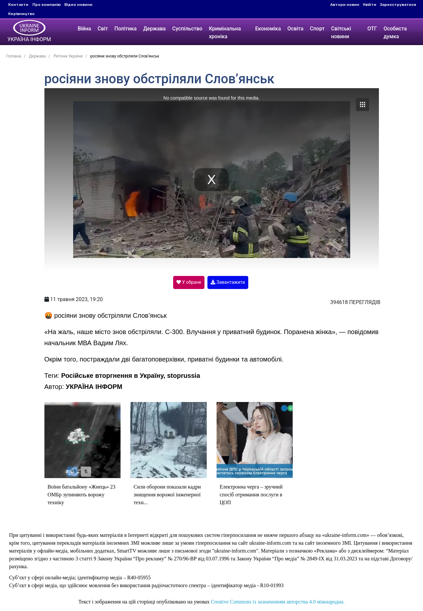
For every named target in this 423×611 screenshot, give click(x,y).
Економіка (268, 28)
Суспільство (187, 28)
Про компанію (46, 5)
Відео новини (78, 5)
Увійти (369, 5)
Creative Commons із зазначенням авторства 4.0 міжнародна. (278, 601)
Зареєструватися (398, 5)
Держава (154, 28)
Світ (102, 28)
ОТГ (372, 28)
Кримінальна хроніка (225, 32)
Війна (84, 28)
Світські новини (341, 32)
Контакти (18, 5)
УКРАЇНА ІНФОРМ (94, 386)
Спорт (317, 28)
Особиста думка (395, 32)
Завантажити (228, 282)
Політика (125, 28)
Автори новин (344, 5)
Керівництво (21, 14)
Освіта (295, 28)
